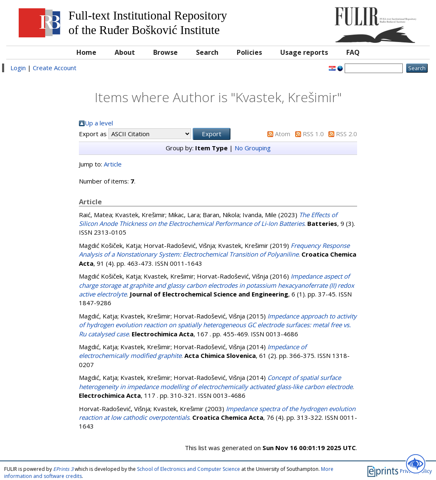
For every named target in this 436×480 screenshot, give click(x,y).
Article (113, 164)
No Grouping (253, 148)
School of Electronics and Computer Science (188, 469)
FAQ (353, 52)
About (125, 52)
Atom (282, 134)
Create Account (54, 68)
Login (18, 68)
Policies (249, 52)
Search (207, 52)
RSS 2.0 (346, 134)
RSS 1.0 (313, 134)
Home (86, 52)
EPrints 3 (63, 469)
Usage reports (304, 52)
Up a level (99, 123)
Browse (165, 52)
